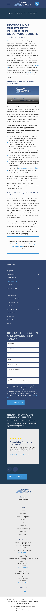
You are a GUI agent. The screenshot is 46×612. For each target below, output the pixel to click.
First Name (11, 343)
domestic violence (23, 168)
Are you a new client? (13, 364)
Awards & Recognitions (23, 517)
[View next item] (15, 469)
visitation (10, 75)
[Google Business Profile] (25, 591)
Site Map (23, 532)
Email (9, 359)
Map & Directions (23, 552)
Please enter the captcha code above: (18, 381)
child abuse (34, 168)
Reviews (23, 520)
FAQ (23, 523)
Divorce (9, 41)
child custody (30, 72)
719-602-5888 (23, 499)
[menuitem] (23, 271)
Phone (9, 354)
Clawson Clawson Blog (23, 529)
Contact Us (23, 526)
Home (23, 511)
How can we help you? (14, 369)
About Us (23, 514)
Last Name (11, 349)
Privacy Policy (23, 535)
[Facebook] (21, 591)
